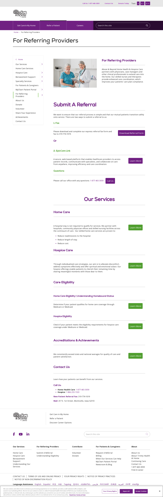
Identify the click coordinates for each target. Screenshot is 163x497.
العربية (120, 484)
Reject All (126, 493)
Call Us (110, 180)
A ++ (147, 3)
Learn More (135, 160)
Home (20, 59)
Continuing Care (138, 461)
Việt (60, 484)
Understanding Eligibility (48, 455)
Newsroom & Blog (104, 464)
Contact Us (109, 3)
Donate (19, 104)
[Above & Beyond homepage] (20, 17)
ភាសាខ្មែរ (135, 484)
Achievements (22, 117)
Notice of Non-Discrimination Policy (33, 479)
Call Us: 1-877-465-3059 (91, 3)
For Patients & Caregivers (27, 85)
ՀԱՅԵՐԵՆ (85, 484)
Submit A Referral (44, 453)
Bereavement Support (26, 77)
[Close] (159, 492)
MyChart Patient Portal (26, 89)
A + (142, 3)
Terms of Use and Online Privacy (44, 476)
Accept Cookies (141, 493)
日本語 (113, 484)
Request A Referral (104, 453)
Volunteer (20, 108)
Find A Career (137, 470)
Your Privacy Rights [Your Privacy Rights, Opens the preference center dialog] (110, 493)
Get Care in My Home (26, 24)
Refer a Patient (53, 24)
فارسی (95, 484)
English (38, 484)
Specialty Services (23, 81)
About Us (20, 100)
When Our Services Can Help (108, 458)
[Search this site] (123, 25)
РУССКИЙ (104, 484)
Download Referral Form (131, 133)
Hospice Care (21, 72)
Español (46, 484)
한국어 (76, 484)
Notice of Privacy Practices (101, 476)
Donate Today (123, 3)
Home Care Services (24, 68)
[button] (42, 64)
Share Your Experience (26, 113)
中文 (54, 484)
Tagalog (67, 484)
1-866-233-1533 (72, 392)
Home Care (18, 453)
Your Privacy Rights (74, 476)
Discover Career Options (61, 422)
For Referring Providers (22, 95)
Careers (80, 24)
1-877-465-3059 (96, 180)
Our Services (21, 64)
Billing (98, 455)
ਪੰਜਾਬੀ (128, 484)
